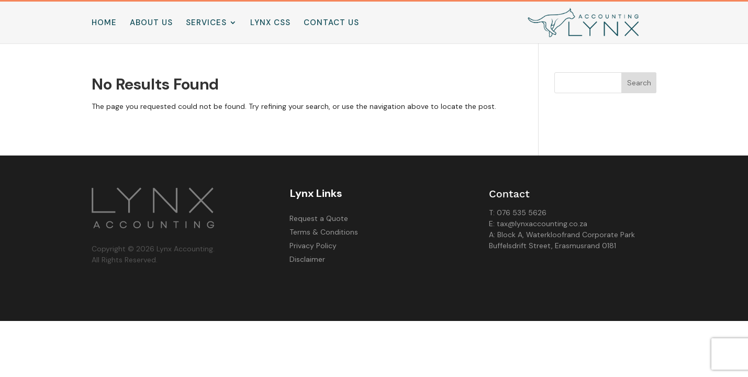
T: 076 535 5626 (517, 212)
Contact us (331, 23)
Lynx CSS (270, 23)
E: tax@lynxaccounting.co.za (538, 223)
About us (151, 23)
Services (206, 23)
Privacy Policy (313, 245)
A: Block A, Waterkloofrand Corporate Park (562, 234)
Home (104, 23)
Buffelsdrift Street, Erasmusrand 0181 (552, 245)
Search (639, 82)
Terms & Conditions (323, 232)
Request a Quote (318, 218)
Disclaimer (307, 259)
